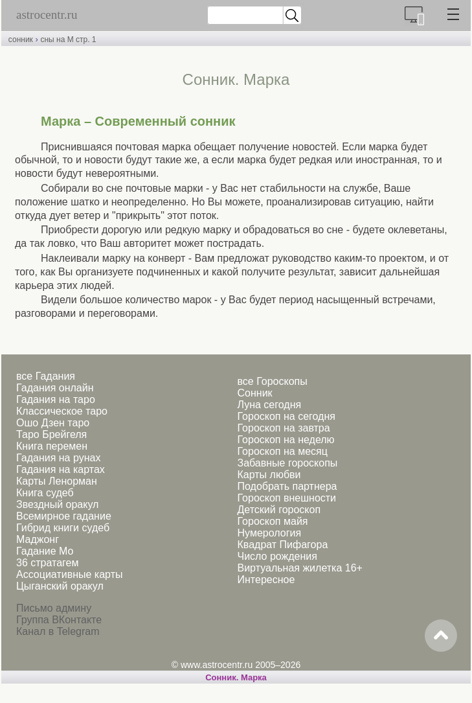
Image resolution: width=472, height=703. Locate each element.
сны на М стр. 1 (68, 39)
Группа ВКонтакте (59, 619)
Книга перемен (51, 446)
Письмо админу (53, 608)
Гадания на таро (55, 399)
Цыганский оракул (60, 586)
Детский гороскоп (279, 509)
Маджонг (37, 539)
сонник (20, 39)
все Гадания (45, 376)
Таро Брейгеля (51, 434)
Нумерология (270, 532)
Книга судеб (45, 492)
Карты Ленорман (56, 481)
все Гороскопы (273, 381)
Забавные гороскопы (288, 462)
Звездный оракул (57, 504)
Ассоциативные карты (69, 574)
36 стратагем (47, 562)
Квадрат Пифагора (283, 544)
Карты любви (269, 474)
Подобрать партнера (287, 486)
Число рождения (277, 556)
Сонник (255, 392)
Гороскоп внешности (287, 497)
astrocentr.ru (46, 14)
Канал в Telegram (57, 631)
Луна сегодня (270, 404)
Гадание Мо (44, 551)
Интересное (266, 579)
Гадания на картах (60, 469)
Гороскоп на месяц (283, 451)
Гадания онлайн (55, 387)
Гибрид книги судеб (62, 527)
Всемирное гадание (63, 516)
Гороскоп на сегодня (286, 416)
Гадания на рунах (58, 457)
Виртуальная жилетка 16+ (300, 567)
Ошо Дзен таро (52, 422)
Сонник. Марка (236, 677)
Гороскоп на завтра (284, 427)
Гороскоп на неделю (286, 439)
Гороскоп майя (273, 521)
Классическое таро (61, 411)
